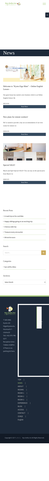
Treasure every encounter (13, 232)
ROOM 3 (21, 399)
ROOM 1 (21, 393)
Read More (24, 106)
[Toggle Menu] (44, 4)
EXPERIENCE (22, 403)
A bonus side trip (10, 227)
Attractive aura (9, 237)
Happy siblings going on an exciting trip (18, 221)
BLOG (20, 406)
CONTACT (21, 413)
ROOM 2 (21, 396)
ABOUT (21, 386)
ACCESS (21, 409)
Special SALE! (9, 165)
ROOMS (21, 389)
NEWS (20, 383)
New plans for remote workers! (15, 117)
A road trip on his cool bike (13, 216)
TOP (19, 379)
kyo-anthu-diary (10, 267)
